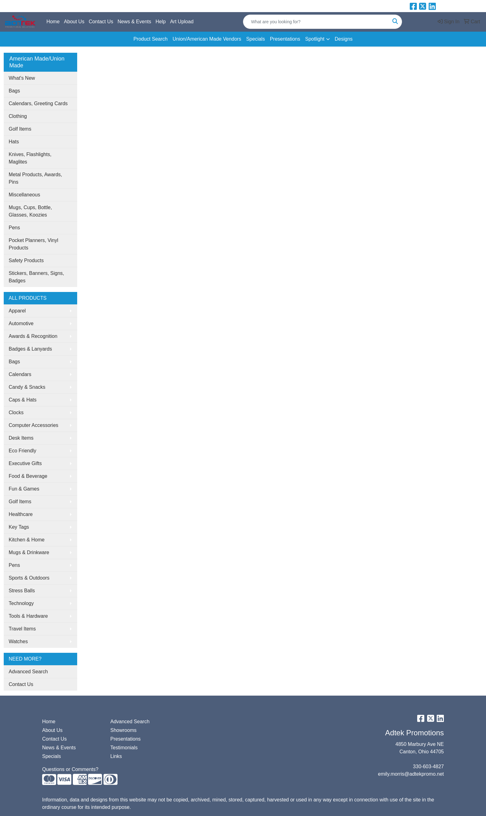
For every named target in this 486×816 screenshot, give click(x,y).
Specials (255, 39)
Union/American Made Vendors (207, 39)
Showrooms (123, 730)
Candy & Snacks (27, 387)
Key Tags (19, 527)
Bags (14, 90)
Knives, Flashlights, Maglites (30, 158)
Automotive (21, 323)
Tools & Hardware (28, 616)
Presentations (285, 39)
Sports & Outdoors (29, 578)
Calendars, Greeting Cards (38, 103)
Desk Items (21, 438)
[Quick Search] (316, 22)
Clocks (16, 412)
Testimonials (124, 747)
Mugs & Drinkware (29, 552)
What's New (22, 78)
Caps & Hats (23, 399)
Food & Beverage (28, 476)
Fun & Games (24, 488)
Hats (14, 141)
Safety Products (26, 260)
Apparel (17, 310)
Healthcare (21, 514)
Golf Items (20, 129)
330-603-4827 (428, 766)
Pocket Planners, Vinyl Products (33, 244)
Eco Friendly (22, 450)
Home (53, 21)
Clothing (18, 116)
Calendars (20, 374)
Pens (14, 227)
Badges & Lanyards (30, 349)
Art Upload (182, 21)
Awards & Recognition (33, 336)
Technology (21, 603)
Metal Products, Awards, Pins (35, 178)
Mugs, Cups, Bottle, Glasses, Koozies (30, 211)
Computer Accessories (33, 425)
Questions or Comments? (70, 769)
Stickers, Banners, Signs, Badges (36, 277)
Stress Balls (22, 590)
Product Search (150, 39)
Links (116, 756)
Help (161, 21)
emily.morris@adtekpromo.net (411, 774)
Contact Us (101, 21)
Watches (18, 641)
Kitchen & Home (27, 539)
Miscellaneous (24, 194)
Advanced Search (28, 671)
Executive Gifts (25, 463)
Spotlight (314, 39)
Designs (344, 39)
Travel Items (22, 628)
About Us (74, 21)
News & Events (134, 21)
